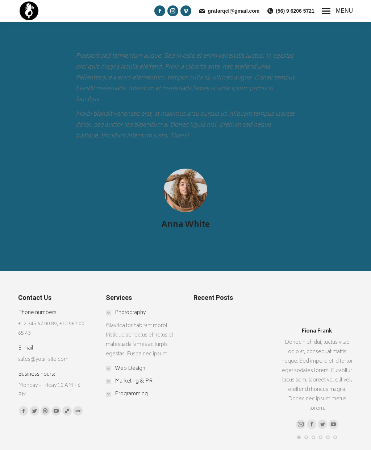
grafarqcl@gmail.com (229, 11)
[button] (299, 437)
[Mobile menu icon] (337, 11)
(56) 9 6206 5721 (290, 11)
